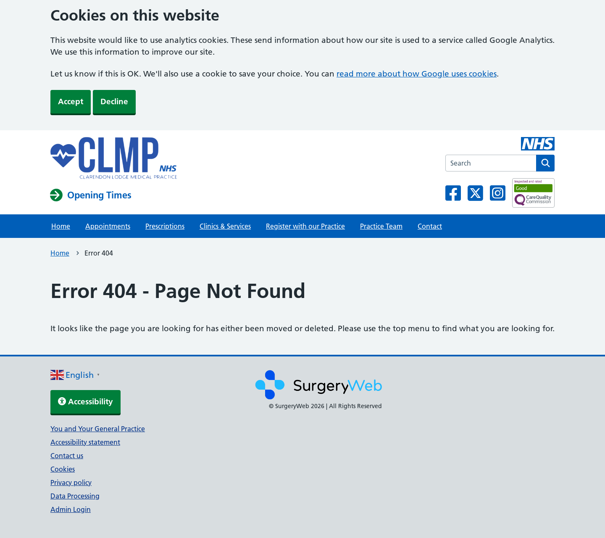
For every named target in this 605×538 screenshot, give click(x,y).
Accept (70, 101)
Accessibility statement (85, 442)
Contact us (66, 455)
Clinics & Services (225, 226)
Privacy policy (71, 482)
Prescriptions (164, 226)
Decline (114, 101)
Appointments (107, 226)
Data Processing (75, 496)
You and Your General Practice (97, 429)
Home (60, 226)
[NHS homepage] (113, 159)
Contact (430, 226)
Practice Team (381, 226)
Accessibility (85, 401)
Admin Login (70, 509)
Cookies (62, 469)
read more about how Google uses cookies (417, 74)
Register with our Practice (305, 226)
